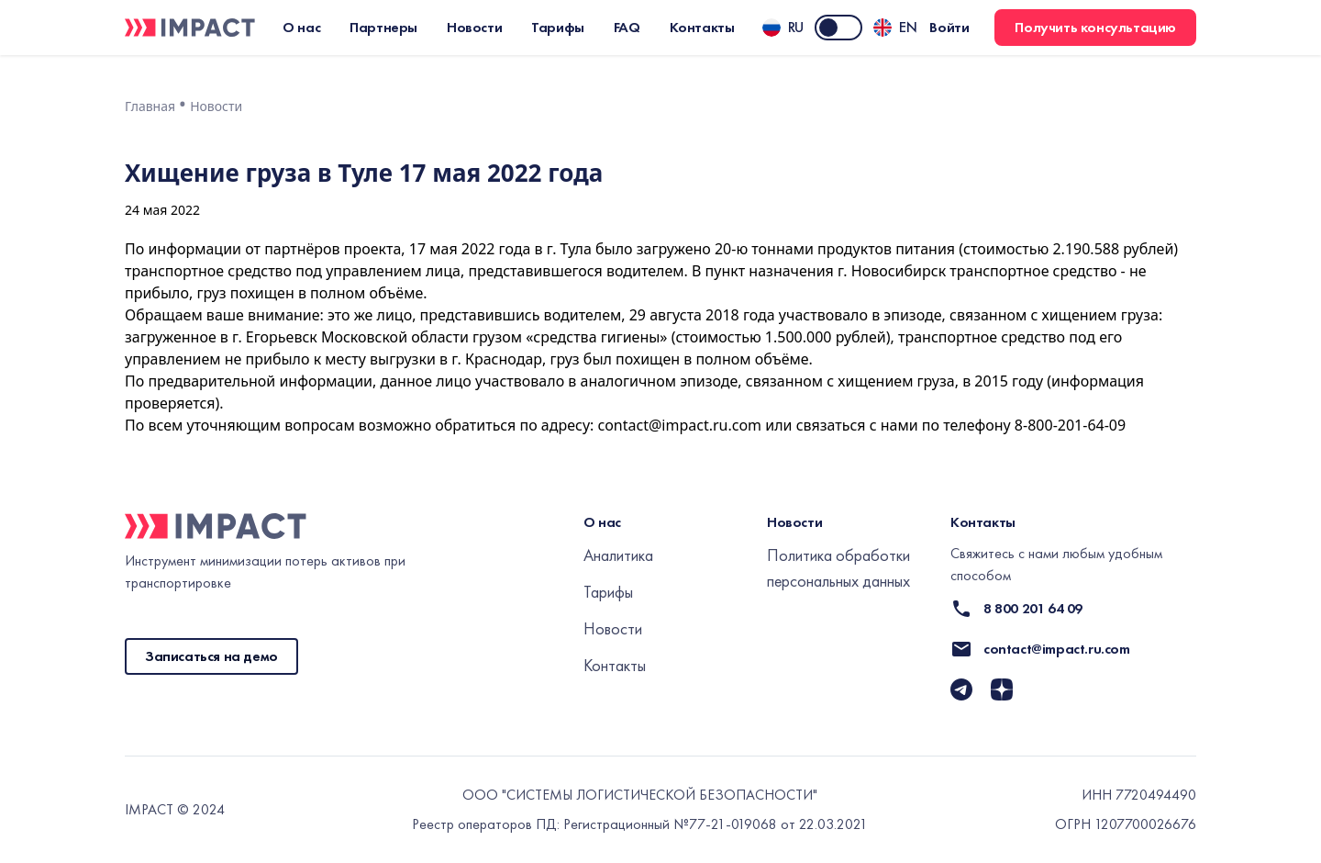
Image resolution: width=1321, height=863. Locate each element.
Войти (949, 27)
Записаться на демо (211, 656)
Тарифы (608, 591)
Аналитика (618, 555)
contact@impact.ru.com (679, 425)
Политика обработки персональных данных (838, 567)
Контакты (614, 665)
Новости (216, 106)
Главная (150, 106)
